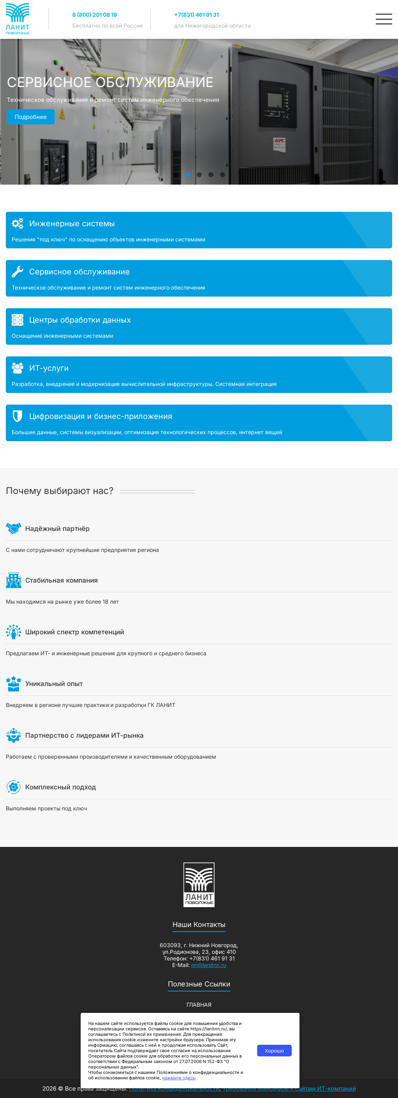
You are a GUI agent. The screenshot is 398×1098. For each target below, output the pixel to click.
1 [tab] (176, 171)
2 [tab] (187, 171)
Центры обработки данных (80, 320)
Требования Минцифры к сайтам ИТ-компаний (289, 1088)
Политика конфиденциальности (174, 1088)
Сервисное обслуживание (79, 271)
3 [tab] (199, 171)
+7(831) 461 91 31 (196, 14)
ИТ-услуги (49, 368)
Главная (199, 1004)
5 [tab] (222, 171)
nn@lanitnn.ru (208, 965)
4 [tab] (211, 171)
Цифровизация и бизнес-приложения (100, 416)
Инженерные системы (72, 223)
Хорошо (274, 1051)
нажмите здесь (178, 1078)
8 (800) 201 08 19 (94, 14)
